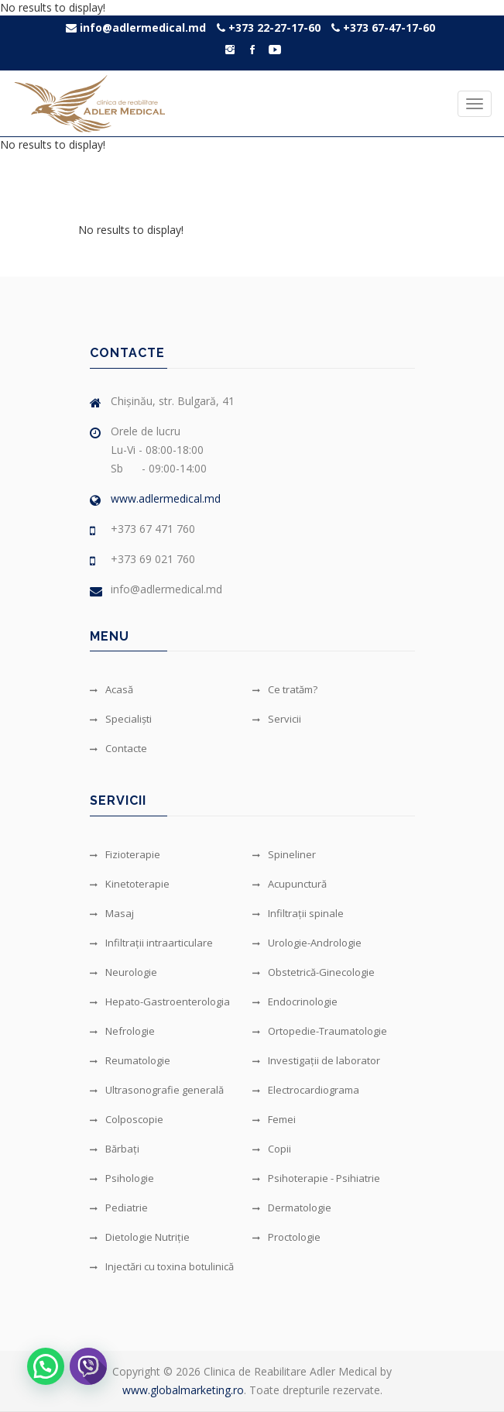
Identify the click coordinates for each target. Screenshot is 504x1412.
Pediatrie (119, 1207)
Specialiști (121, 719)
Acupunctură (289, 884)
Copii (271, 1149)
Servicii (276, 719)
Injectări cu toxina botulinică (162, 1266)
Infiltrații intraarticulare (151, 943)
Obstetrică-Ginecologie (313, 972)
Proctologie (286, 1237)
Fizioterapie (125, 854)
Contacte (118, 748)
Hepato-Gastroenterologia (160, 1001)
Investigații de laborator (316, 1060)
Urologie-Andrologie (307, 943)
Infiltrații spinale (298, 913)
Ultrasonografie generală (157, 1090)
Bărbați (114, 1149)
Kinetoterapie (130, 884)
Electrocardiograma (305, 1090)
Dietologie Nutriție (140, 1237)
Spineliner (284, 854)
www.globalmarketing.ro (183, 1390)
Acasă (111, 689)
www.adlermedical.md (166, 498)
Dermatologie (291, 1207)
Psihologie (122, 1178)
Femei (274, 1119)
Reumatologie (130, 1060)
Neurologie (123, 972)
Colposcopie (126, 1119)
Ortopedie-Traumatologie (319, 1031)
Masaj (112, 913)
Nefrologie (122, 1031)
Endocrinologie (295, 1001)
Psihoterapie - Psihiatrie (316, 1178)
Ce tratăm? (284, 689)
